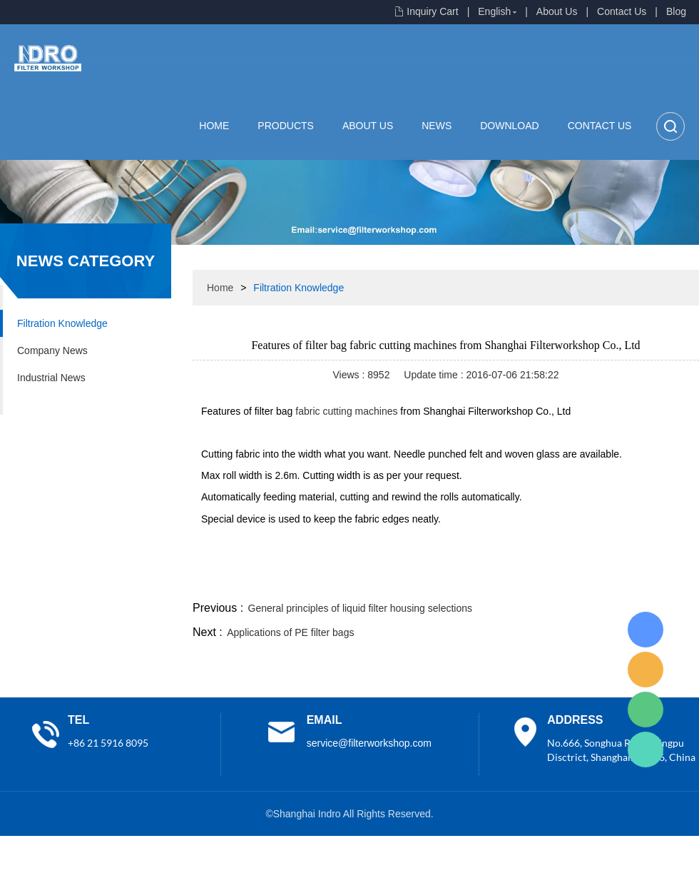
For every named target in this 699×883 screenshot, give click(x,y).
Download (509, 125)
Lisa (645, 629)
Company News (52, 350)
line (482, 581)
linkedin (674, 581)
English (494, 11)
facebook (443, 581)
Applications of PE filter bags (290, 632)
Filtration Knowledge (62, 323)
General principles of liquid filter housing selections (360, 608)
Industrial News (51, 377)
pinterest (597, 581)
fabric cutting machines (346, 411)
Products (285, 125)
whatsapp (558, 581)
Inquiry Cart (432, 11)
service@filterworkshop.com (369, 743)
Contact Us (621, 11)
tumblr (635, 581)
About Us (557, 11)
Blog (676, 11)
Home (214, 125)
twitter (520, 581)
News (436, 125)
